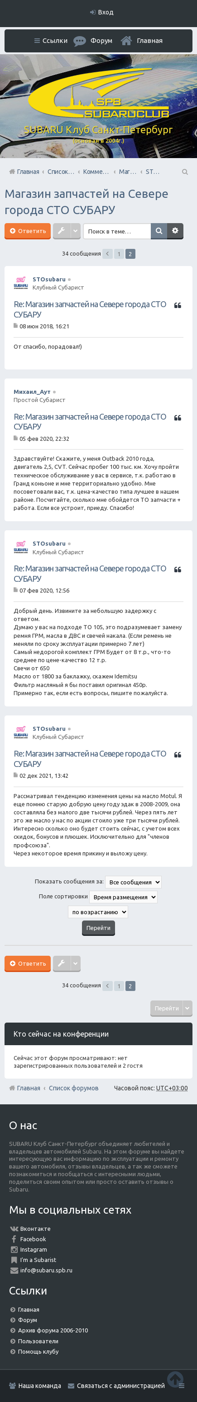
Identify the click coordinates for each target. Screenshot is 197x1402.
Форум (27, 1320)
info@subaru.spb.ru (46, 1270)
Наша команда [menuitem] (40, 1385)
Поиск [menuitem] (184, 171)
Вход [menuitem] (106, 12)
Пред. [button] (107, 254)
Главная (150, 40)
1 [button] (118, 254)
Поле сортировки (98, 897)
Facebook (33, 1239)
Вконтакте (35, 1228)
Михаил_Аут (32, 391)
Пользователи (38, 1341)
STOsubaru (49, 279)
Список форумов (74, 1088)
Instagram (33, 1249)
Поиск (159, 231)
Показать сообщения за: (98, 882)
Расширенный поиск (175, 231)
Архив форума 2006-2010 (53, 1330)
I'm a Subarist (38, 1260)
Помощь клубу (38, 1351)
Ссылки (55, 40)
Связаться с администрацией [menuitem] (121, 1385)
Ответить (31, 231)
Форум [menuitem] (101, 40)
